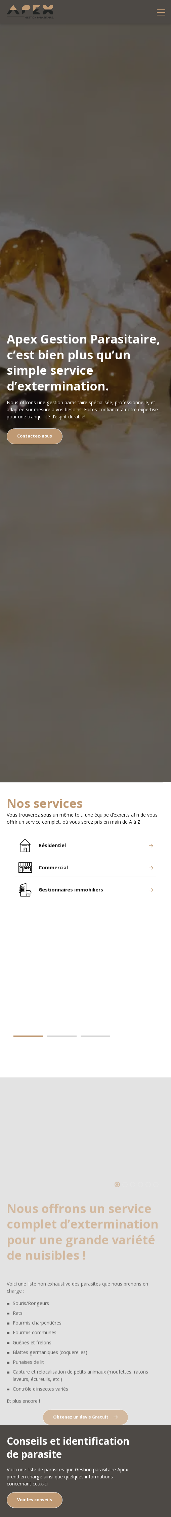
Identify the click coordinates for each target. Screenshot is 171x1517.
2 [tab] (62, 1036)
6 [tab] (156, 1199)
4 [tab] (140, 1199)
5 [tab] (148, 1199)
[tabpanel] (85, 969)
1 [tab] (28, 1036)
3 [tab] (95, 1036)
